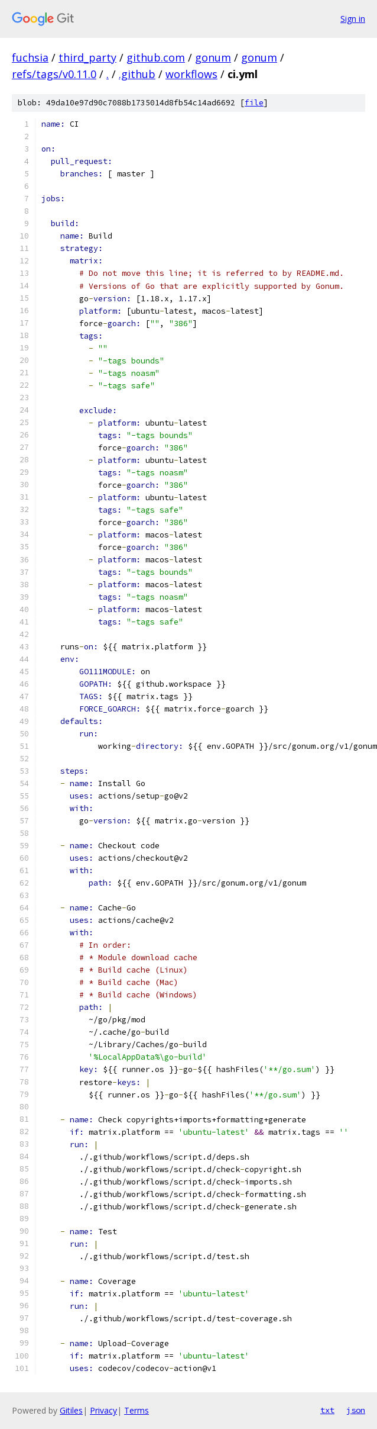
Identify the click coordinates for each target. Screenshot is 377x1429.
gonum (213, 57)
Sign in (352, 18)
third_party (87, 57)
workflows (191, 74)
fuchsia (30, 57)
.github (137, 74)
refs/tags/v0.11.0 (54, 74)
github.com (155, 57)
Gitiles (71, 1410)
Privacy (103, 1410)
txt (327, 1410)
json (355, 1410)
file (254, 103)
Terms (136, 1410)
